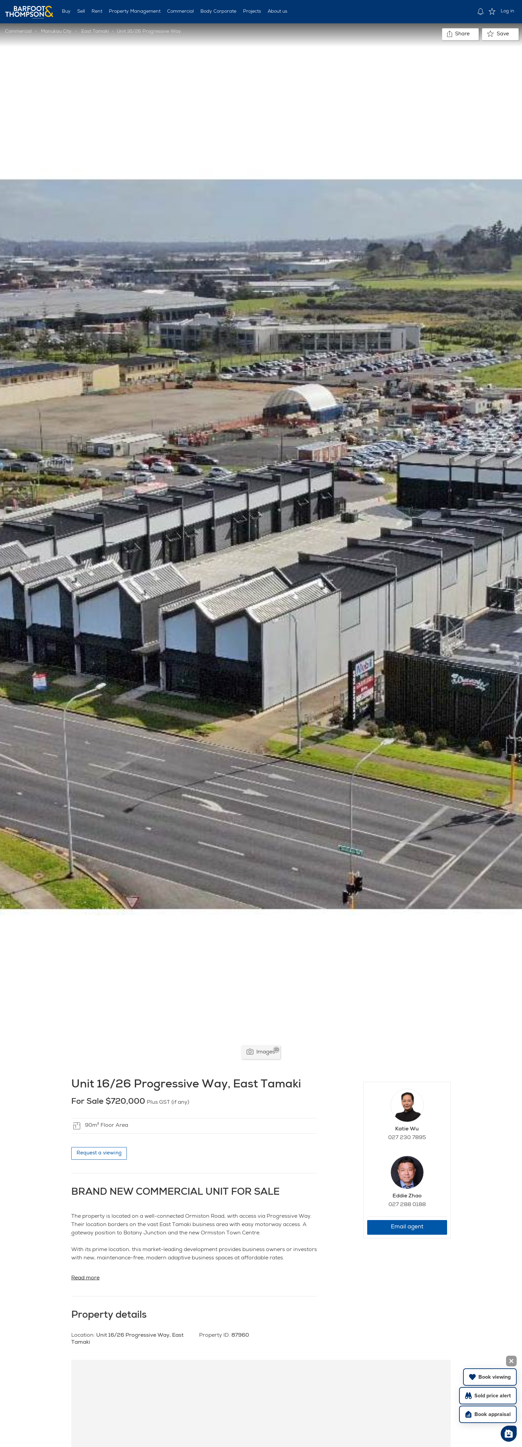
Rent (97, 11)
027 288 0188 (407, 1205)
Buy (66, 11)
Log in (507, 11)
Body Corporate (218, 11)
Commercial (180, 11)
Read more (85, 1278)
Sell (81, 11)
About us (277, 11)
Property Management (134, 11)
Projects (252, 11)
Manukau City (56, 31)
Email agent (407, 1227)
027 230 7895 (407, 1138)
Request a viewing (99, 1153)
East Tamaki (95, 31)
